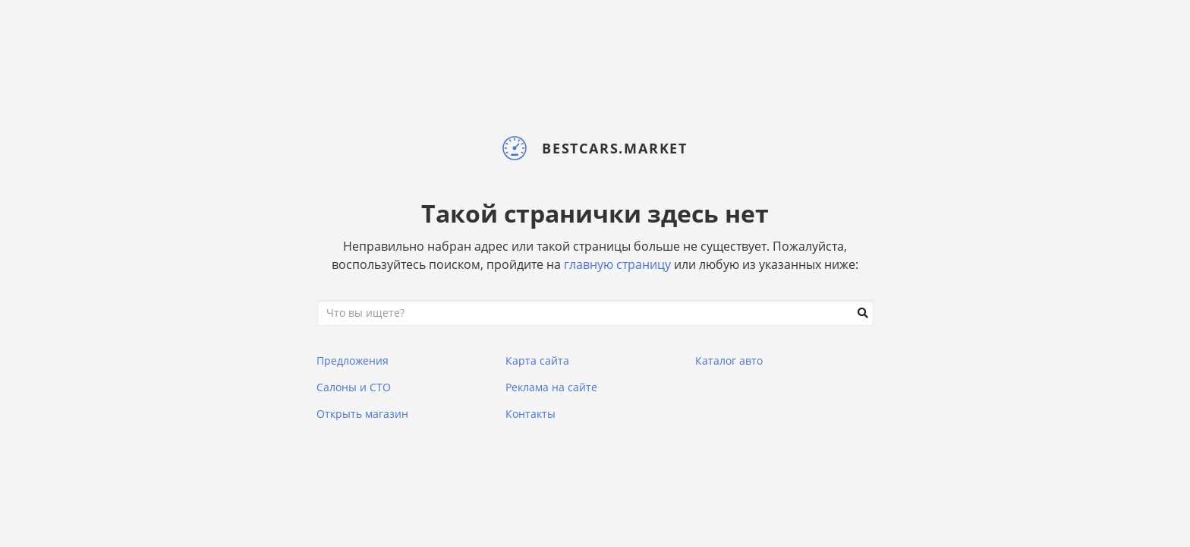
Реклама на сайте (551, 387)
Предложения (352, 360)
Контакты (530, 413)
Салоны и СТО (353, 387)
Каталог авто (729, 360)
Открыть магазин (362, 413)
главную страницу (617, 264)
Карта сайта (537, 360)
